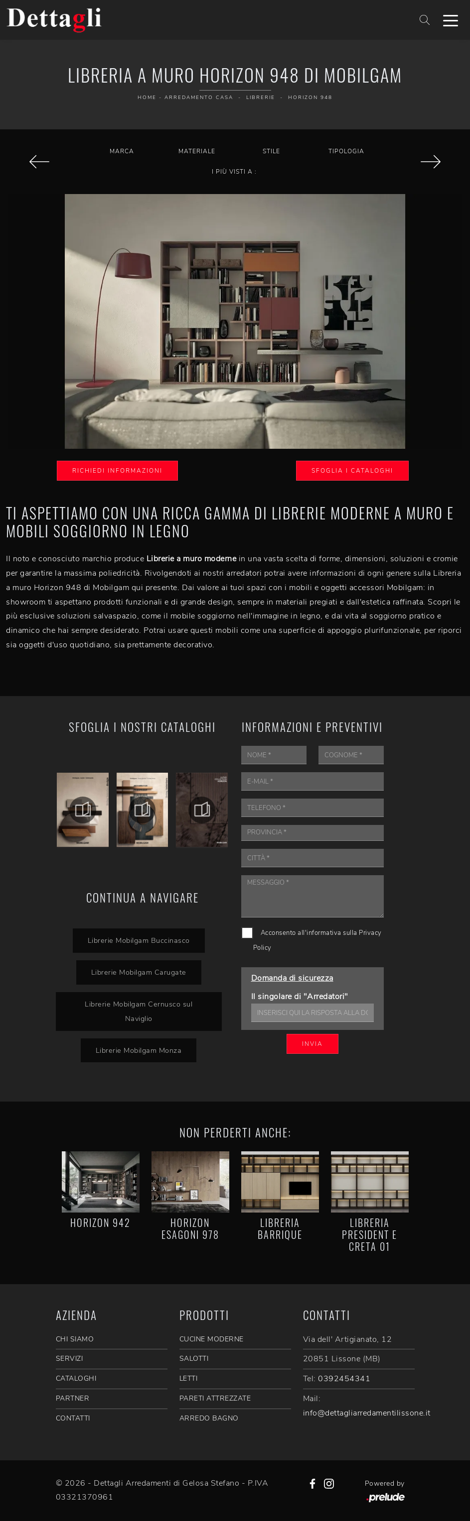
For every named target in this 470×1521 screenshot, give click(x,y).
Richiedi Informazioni (117, 471)
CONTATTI (73, 1418)
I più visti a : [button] (234, 172)
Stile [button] (271, 151)
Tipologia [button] (346, 151)
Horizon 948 (310, 97)
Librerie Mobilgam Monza (139, 1050)
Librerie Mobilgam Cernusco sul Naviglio (138, 1011)
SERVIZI (69, 1358)
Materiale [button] (196, 151)
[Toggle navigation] (450, 20)
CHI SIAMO (75, 1339)
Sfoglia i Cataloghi (352, 471)
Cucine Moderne (211, 1339)
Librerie (260, 97)
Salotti (194, 1358)
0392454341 (344, 1378)
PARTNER (73, 1398)
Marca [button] (122, 151)
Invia (312, 1044)
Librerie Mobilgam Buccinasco (139, 940)
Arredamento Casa (198, 97)
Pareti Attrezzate (215, 1398)
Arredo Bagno (209, 1418)
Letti (188, 1378)
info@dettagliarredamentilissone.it (367, 1413)
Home (147, 97)
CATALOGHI (76, 1378)
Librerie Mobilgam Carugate (138, 972)
